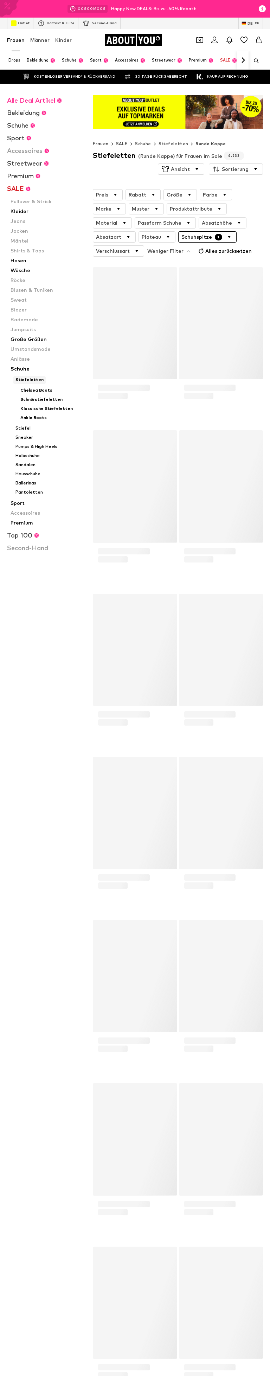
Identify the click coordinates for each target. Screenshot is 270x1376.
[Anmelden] (214, 40)
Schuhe (143, 143)
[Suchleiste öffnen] (253, 61)
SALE (122, 143)
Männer (40, 40)
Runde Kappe (210, 143)
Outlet (20, 23)
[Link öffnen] (178, 112)
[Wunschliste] (244, 40)
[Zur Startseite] (133, 40)
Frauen (16, 40)
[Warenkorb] (259, 40)
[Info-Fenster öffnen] (262, 8)
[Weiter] (243, 60)
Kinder (63, 40)
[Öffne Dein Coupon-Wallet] (199, 40)
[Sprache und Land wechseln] (251, 23)
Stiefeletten (173, 143)
